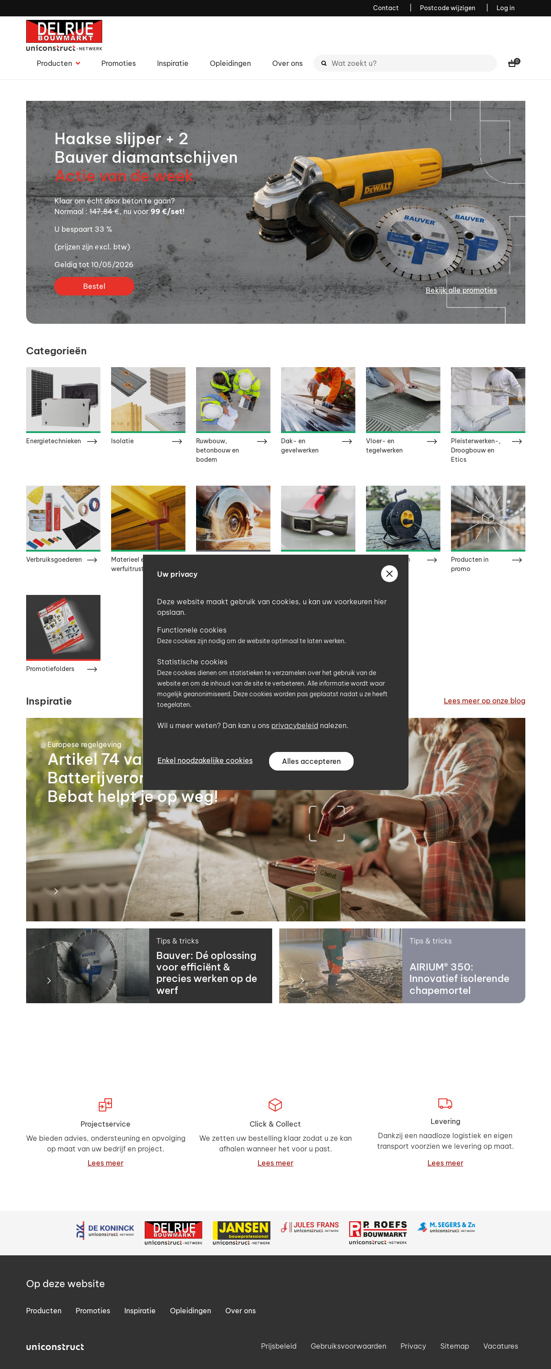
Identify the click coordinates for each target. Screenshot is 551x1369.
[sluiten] (389, 573)
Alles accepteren (311, 761)
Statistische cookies (192, 661)
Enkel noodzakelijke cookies (205, 760)
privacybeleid (294, 725)
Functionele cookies (192, 629)
